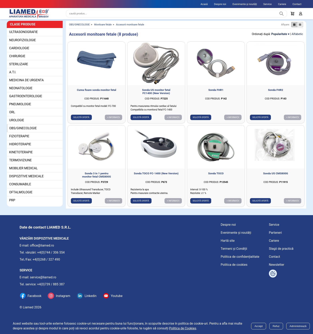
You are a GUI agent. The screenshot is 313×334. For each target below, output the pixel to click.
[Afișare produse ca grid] (294, 27)
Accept (259, 326)
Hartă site (228, 241)
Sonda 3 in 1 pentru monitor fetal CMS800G (96, 178)
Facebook (34, 296)
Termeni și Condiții (234, 249)
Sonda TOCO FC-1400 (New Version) (156, 176)
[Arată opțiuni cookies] (273, 274)
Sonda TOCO (216, 176)
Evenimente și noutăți (245, 4)
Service (267, 4)
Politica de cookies (234, 265)
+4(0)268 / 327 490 (46, 259)
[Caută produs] (281, 15)
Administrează (298, 326)
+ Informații (113, 120)
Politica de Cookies (182, 328)
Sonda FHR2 (275, 93)
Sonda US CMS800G (275, 176)
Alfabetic (297, 37)
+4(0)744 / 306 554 (51, 252)
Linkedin (91, 296)
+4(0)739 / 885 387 (51, 284)
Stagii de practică (281, 249)
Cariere (282, 4)
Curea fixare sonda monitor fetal (96, 93)
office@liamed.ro (42, 245)
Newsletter (276, 265)
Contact (296, 4)
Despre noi (220, 4)
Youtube (117, 296)
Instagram (63, 296)
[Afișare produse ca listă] (300, 27)
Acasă (204, 4)
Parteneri (275, 233)
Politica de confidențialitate (240, 257)
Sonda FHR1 (216, 93)
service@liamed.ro (43, 277)
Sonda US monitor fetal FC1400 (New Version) (156, 94)
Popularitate (279, 37)
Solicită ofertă (81, 120)
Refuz (276, 326)
